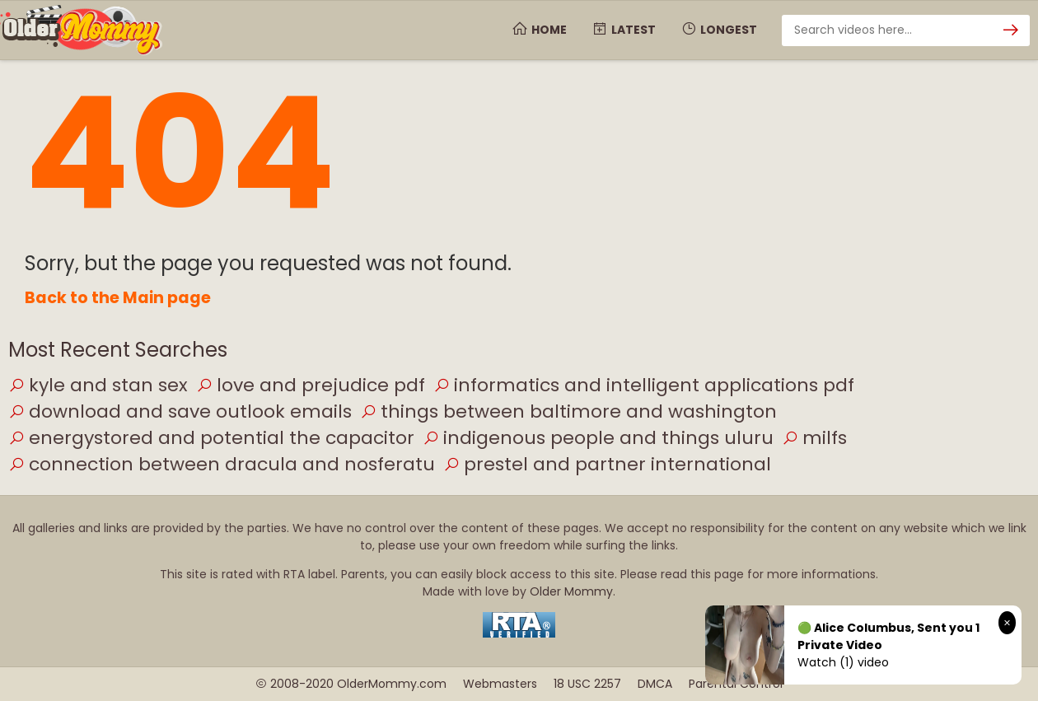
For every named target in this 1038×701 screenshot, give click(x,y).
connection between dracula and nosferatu (221, 464)
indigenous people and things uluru (598, 438)
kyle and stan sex (98, 385)
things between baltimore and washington (568, 411)
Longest (718, 29)
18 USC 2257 (587, 683)
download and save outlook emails (180, 411)
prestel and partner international (607, 464)
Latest (623, 29)
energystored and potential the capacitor (211, 438)
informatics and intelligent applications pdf (643, 385)
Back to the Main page (118, 298)
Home (539, 29)
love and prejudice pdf (310, 385)
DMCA (655, 683)
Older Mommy (571, 591)
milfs (814, 438)
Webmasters (500, 683)
